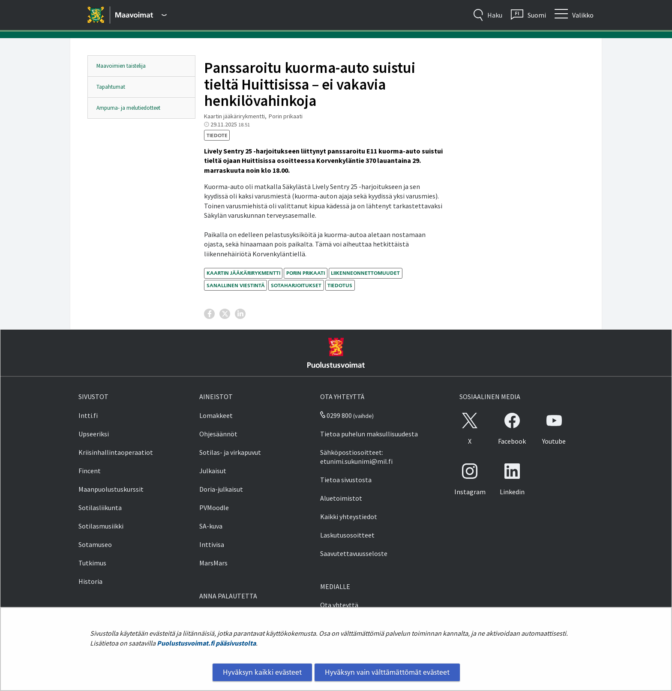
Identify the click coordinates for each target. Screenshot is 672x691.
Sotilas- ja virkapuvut (230, 452)
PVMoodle (214, 507)
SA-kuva (210, 526)
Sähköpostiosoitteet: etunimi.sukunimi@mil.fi (356, 457)
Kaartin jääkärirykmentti (243, 273)
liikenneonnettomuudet (365, 273)
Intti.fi (88, 415)
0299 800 (336, 415)
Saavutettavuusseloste (353, 553)
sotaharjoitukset (296, 285)
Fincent (89, 470)
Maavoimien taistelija (121, 65)
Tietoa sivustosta (346, 479)
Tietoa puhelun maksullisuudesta (369, 434)
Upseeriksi (93, 434)
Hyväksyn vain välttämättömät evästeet (387, 672)
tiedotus (339, 285)
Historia (90, 581)
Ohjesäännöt (218, 434)
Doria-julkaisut (221, 489)
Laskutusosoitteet (347, 535)
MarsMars (213, 563)
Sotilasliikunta (100, 507)
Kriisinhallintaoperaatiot (115, 452)
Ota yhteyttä (339, 605)
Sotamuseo (95, 544)
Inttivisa (211, 544)
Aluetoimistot (341, 498)
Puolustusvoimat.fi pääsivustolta (206, 643)
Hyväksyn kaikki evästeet (262, 672)
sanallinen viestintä (236, 285)
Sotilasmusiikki (100, 526)
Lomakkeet (216, 415)
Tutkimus (92, 563)
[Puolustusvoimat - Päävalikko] (141, 15)
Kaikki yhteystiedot (348, 516)
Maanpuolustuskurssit (111, 489)
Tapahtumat (110, 86)
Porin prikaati (305, 273)
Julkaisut (212, 470)
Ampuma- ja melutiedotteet (128, 107)
